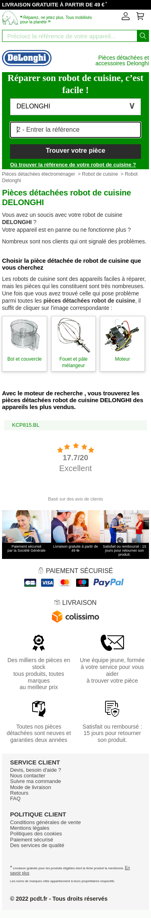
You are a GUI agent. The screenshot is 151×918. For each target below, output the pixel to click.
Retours (19, 793)
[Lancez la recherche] (143, 36)
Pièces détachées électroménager (38, 174)
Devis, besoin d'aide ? (35, 770)
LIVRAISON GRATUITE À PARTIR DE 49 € (53, 5)
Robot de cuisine (100, 174)
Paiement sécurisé (31, 840)
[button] (75, 106)
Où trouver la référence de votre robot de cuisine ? (73, 165)
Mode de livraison (30, 787)
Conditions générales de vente (45, 822)
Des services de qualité (37, 845)
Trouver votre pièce (75, 150)
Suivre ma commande (35, 781)
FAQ (15, 798)
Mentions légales (30, 828)
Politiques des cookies (36, 834)
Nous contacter (27, 776)
